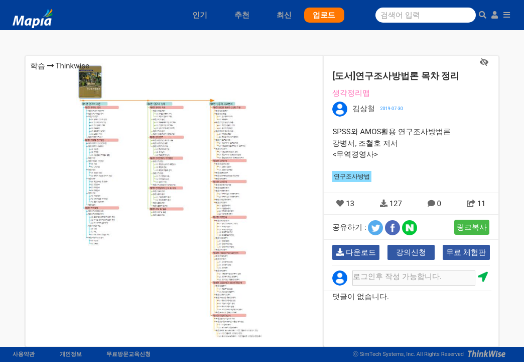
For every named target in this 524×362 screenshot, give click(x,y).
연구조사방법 (352, 176)
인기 (199, 15)
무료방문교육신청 (128, 354)
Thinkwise (72, 65)
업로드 (324, 15)
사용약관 (24, 354)
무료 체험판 (466, 252)
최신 (284, 15)
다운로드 (356, 252)
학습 (37, 65)
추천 (241, 15)
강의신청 (411, 252)
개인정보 (71, 354)
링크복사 (472, 227)
